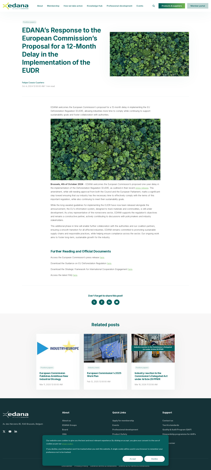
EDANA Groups (69, 425)
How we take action (73, 6)
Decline (154, 459)
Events (140, 6)
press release (142, 188)
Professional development (119, 6)
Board (65, 429)
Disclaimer (67, 466)
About (40, 6)
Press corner (168, 443)
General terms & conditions (103, 466)
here (102, 257)
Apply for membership (123, 420)
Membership (53, 6)
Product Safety (119, 434)
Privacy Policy (81, 466)
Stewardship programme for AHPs (179, 434)
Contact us (167, 420)
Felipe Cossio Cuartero (33, 82)
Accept (133, 459)
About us (66, 420)
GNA (64, 434)
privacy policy (67, 444)
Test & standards (170, 425)
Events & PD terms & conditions (134, 466)
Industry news (93, 368)
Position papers (29, 22)
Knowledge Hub (94, 6)
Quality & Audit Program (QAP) (176, 429)
